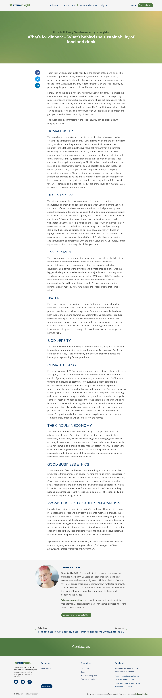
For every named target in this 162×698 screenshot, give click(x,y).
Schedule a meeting (71, 600)
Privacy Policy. (141, 694)
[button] (37, 72)
